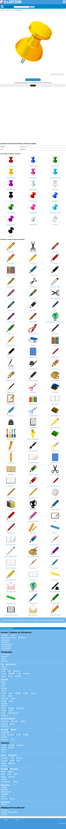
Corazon (5, 758)
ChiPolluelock (13, 713)
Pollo (3, 713)
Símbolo (12, 755)
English (6, 819)
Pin (12, 10)
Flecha (19, 758)
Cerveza (4, 739)
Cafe (12, 739)
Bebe (3, 771)
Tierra (3, 673)
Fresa (18, 735)
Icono (3, 755)
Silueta (4, 814)
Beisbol (4, 789)
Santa (12, 635)
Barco (3, 750)
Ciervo (26, 693)
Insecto (4, 715)
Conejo (4, 703)
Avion (3, 747)
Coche (4, 745)
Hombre (11, 777)
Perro (3, 684)
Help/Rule (17, 819)
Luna (19, 673)
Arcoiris (18, 676)
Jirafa (12, 698)
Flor (3, 664)
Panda (4, 688)
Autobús (20, 745)
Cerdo (4, 693)
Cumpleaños (6, 644)
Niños (10, 771)
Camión (11, 745)
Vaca (10, 693)
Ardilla (4, 701)
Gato (3, 682)
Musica (4, 799)
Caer (3, 659)
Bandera (11, 763)
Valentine (5, 642)
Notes (11, 799)
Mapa (3, 763)
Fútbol (4, 787)
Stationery (8, 10)
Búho (10, 711)
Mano (15, 782)
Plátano (26, 735)
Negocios (5, 802)
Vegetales (5, 732)
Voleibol (4, 794)
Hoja (9, 671)
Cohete (11, 747)
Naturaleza (10, 664)
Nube (3, 676)
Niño (3, 774)
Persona (14, 769)
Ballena (4, 724)
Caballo (18, 693)
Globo (12, 761)
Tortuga (11, 708)
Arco (12, 758)
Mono (3, 691)
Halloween (5, 640)
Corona (4, 761)
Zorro (11, 701)
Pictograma (6, 782)
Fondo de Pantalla (9, 812)
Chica (9, 774)
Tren (3, 752)
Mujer (3, 777)
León (3, 696)
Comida (4, 730)
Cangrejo (14, 721)
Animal (4, 679)
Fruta (3, 735)
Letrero (4, 766)
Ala (17, 761)
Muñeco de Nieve (8, 638)
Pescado (5, 721)
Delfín (12, 724)
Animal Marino (8, 719)
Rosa (3, 667)
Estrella (26, 673)
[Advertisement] (33, 103)
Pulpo (22, 721)
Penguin (4, 726)
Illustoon (2, 10)
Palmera (16, 671)
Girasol (4, 669)
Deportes (5, 785)
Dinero (4, 804)
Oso (3, 686)
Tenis (3, 796)
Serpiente (20, 708)
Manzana (10, 735)
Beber (13, 730)
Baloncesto (6, 792)
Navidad (4, 635)
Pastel (4, 737)
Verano (4, 657)
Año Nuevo (6, 647)
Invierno (4, 661)
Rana (3, 708)
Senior (4, 779)
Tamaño (11, 673)
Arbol (3, 671)
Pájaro (4, 711)
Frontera (5, 810)
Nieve (10, 676)
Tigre (9, 696)
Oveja (32, 693)
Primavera (5, 654)
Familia (4, 769)
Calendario (6, 649)
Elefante (4, 698)
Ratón (3, 706)
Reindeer (22, 638)
